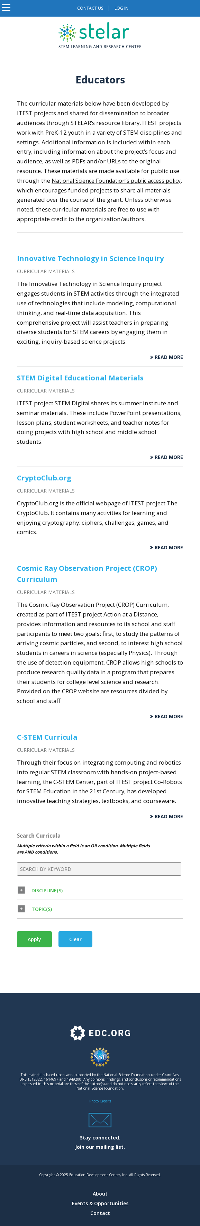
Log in (121, 8)
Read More (169, 357)
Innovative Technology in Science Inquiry (90, 258)
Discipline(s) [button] (47, 890)
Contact (100, 1213)
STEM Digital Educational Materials (80, 377)
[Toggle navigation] (6, 8)
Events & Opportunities (100, 1203)
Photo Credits (100, 1101)
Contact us (90, 8)
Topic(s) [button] (41, 909)
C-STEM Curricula (47, 737)
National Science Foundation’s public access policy (116, 180)
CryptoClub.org (44, 478)
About (100, 1193)
